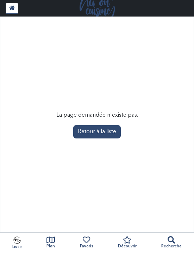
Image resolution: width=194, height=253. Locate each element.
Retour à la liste (97, 132)
